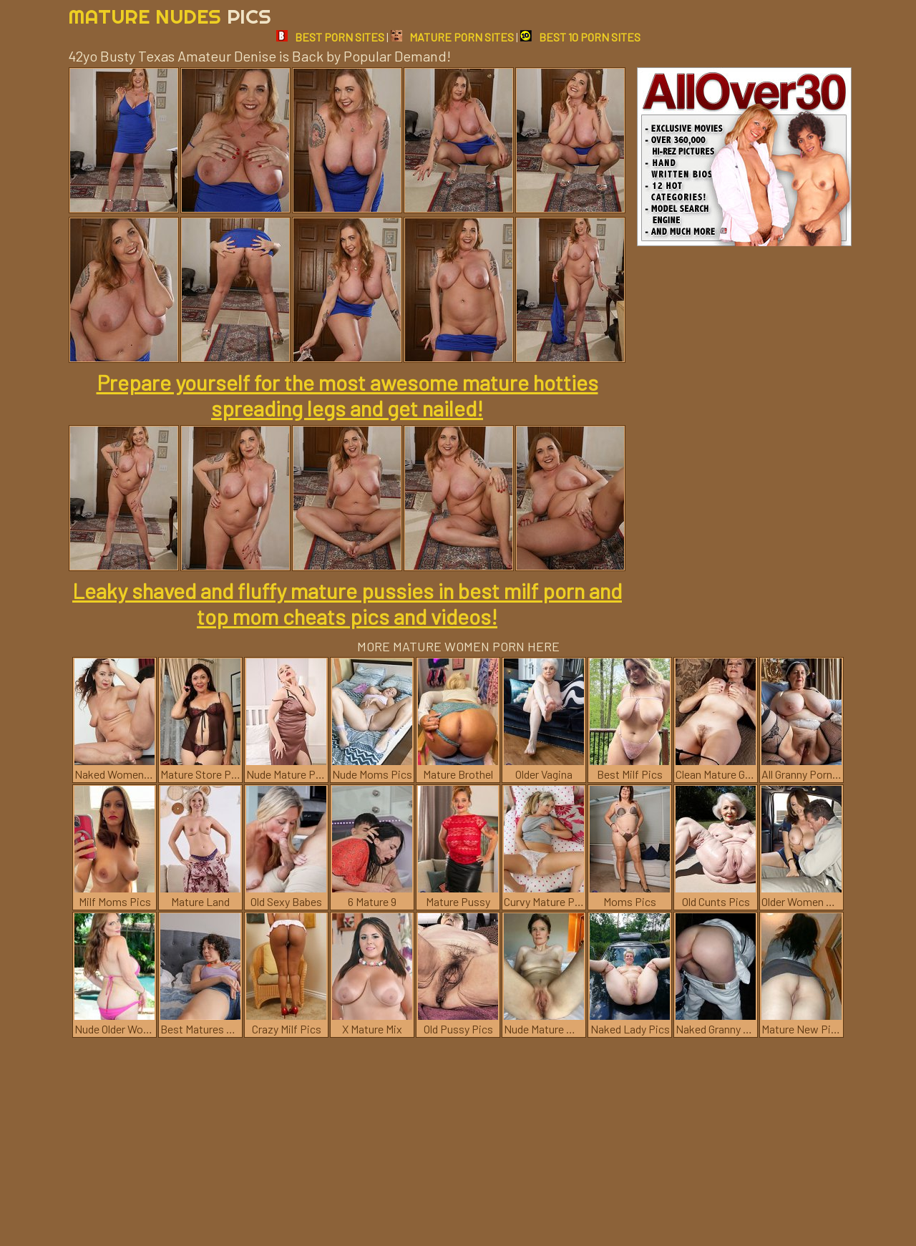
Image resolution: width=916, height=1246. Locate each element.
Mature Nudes (169, 16)
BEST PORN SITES (330, 37)
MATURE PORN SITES (452, 37)
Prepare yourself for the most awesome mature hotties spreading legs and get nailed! (347, 395)
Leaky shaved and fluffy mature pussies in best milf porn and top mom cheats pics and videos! (347, 603)
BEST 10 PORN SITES (580, 37)
